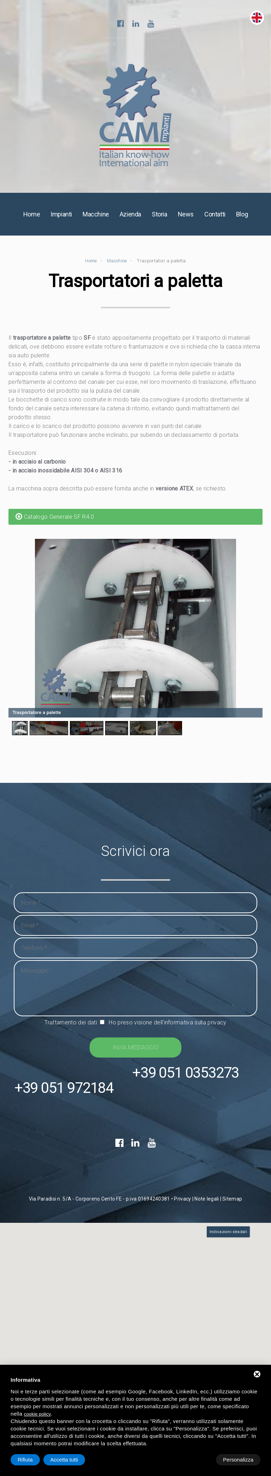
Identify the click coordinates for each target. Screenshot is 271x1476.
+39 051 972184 (127, 1102)
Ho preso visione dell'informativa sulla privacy (167, 1026)
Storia (159, 217)
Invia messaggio (135, 1051)
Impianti (61, 217)
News (186, 217)
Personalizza (33, 1460)
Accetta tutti (239, 1460)
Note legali (206, 1244)
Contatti (214, 217)
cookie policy (37, 1414)
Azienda (130, 217)
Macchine (96, 217)
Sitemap (232, 1244)
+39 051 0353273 (126, 1130)
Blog (242, 217)
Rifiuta (200, 1460)
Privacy (182, 1244)
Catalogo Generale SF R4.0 (55, 520)
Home (31, 217)
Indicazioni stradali (228, 1277)
